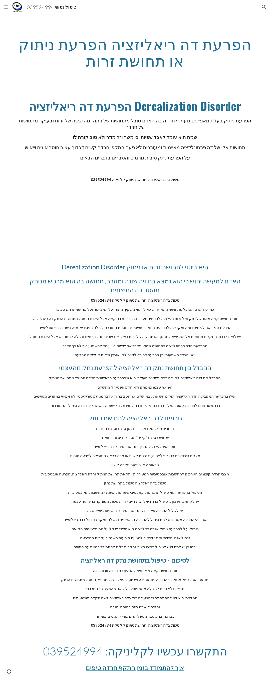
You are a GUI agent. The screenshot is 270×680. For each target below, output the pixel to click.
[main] (135, 52)
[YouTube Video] (125, 223)
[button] (6, 7)
